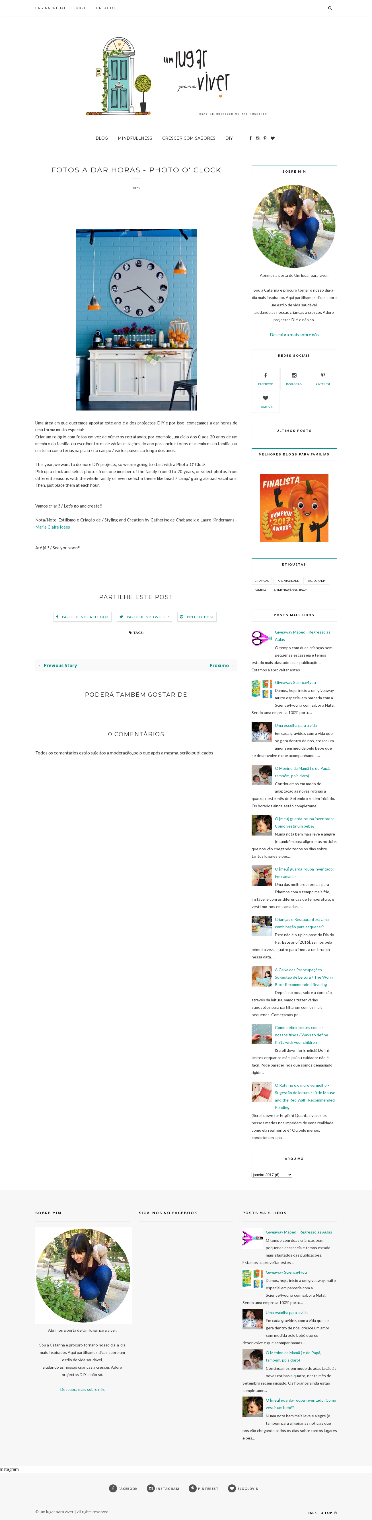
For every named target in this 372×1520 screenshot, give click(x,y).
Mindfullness (135, 138)
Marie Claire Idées (52, 527)
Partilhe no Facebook (85, 617)
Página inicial (50, 8)
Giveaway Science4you (295, 682)
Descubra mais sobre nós (294, 334)
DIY (229, 138)
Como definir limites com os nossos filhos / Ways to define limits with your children (301, 1035)
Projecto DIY (316, 580)
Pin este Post (200, 617)
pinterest (323, 378)
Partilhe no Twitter (148, 617)
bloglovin (266, 401)
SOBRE (79, 8)
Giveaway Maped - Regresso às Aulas (299, 1232)
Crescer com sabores (188, 138)
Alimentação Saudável (291, 590)
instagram (294, 378)
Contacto (104, 8)
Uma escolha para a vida (296, 725)
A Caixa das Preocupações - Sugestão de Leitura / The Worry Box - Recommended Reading (304, 977)
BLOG (102, 138)
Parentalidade (287, 580)
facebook (265, 378)
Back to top (322, 1513)
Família (260, 590)
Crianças (262, 580)
